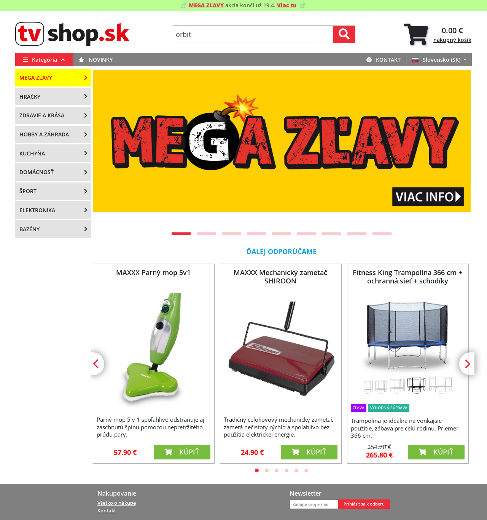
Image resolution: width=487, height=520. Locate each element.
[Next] (455, 148)
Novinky (95, 59)
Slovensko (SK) (437, 59)
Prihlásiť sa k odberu (364, 504)
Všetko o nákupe (116, 502)
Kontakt (383, 59)
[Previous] (108, 148)
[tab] (438, 34)
